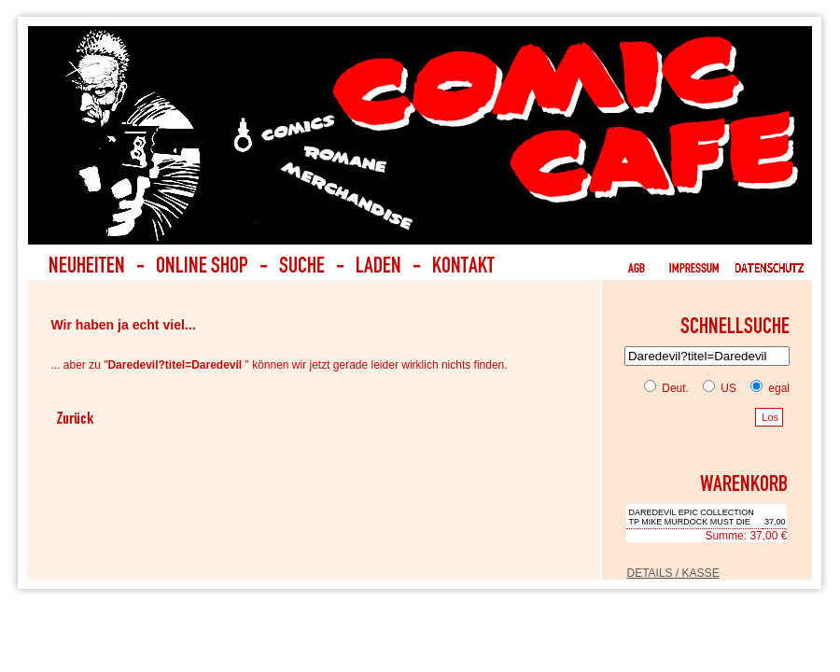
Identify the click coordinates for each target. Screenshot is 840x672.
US (715, 388)
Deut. (666, 388)
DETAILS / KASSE (672, 573)
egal (766, 388)
